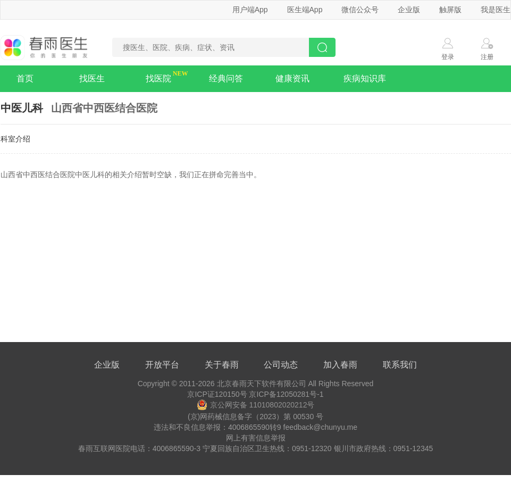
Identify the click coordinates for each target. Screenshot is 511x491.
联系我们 (400, 364)
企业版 (409, 9)
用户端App (250, 9)
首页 (24, 78)
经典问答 (226, 78)
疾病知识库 (365, 78)
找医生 (92, 78)
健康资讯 (292, 78)
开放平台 (162, 364)
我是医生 (495, 9)
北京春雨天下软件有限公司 (261, 383)
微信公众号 (360, 9)
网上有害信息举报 (256, 438)
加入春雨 (340, 364)
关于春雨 (222, 364)
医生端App (305, 9)
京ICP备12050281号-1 (286, 394)
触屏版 (450, 9)
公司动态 (281, 364)
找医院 (158, 78)
